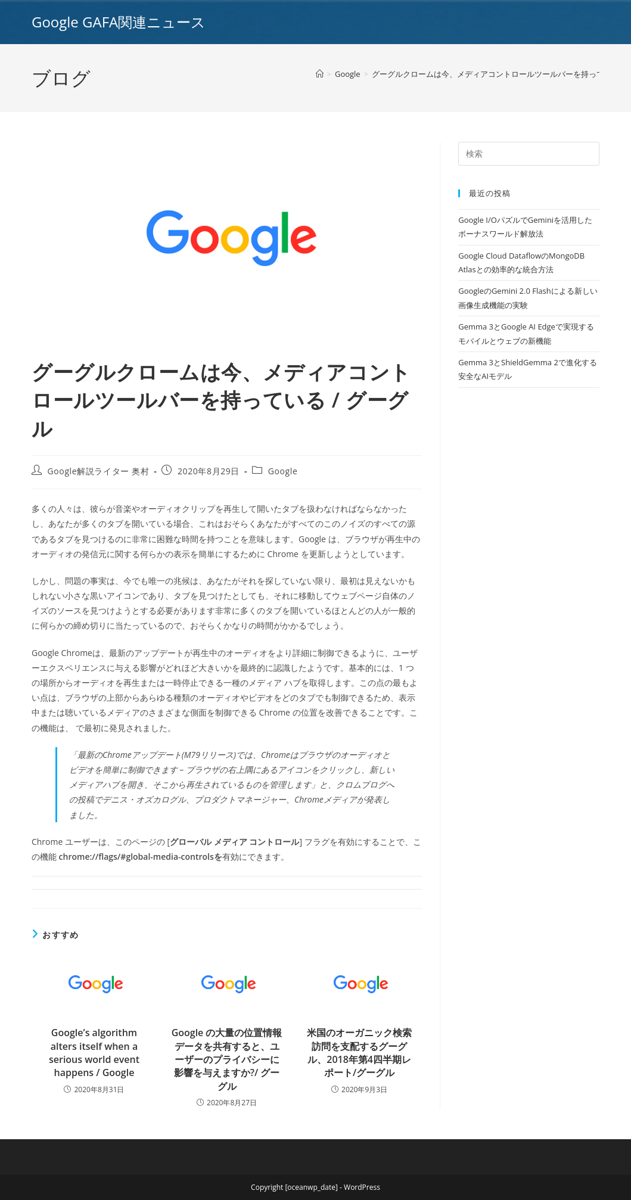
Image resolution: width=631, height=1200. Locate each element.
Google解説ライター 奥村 (99, 471)
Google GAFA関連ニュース (119, 22)
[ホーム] (320, 74)
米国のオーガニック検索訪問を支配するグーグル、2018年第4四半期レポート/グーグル (359, 1052)
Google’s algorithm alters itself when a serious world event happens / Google (94, 1052)
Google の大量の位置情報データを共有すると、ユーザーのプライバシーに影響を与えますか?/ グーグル (227, 1059)
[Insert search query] (528, 154)
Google (283, 471)
